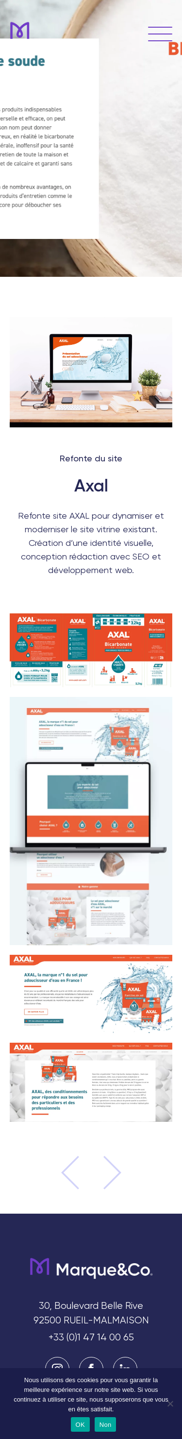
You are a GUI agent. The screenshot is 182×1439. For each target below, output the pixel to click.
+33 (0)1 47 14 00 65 (91, 1337)
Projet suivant (106, 1172)
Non (105, 1424)
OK (80, 1424)
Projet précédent (76, 1172)
